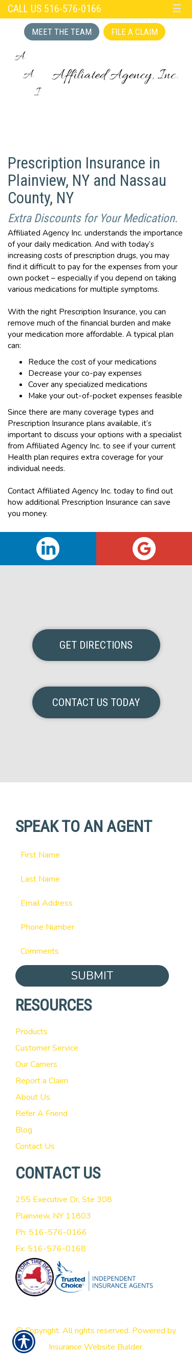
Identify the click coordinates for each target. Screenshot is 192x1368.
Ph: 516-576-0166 (51, 1232)
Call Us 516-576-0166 (54, 9)
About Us (32, 1097)
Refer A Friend (41, 1113)
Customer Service (46, 1048)
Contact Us (35, 1146)
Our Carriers (36, 1064)
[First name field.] (96, 855)
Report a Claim (41, 1080)
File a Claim (134, 32)
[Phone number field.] (96, 927)
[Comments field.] (96, 951)
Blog (23, 1130)
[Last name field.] (96, 879)
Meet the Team (62, 32)
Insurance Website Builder (95, 1347)
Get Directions (96, 645)
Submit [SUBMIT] (92, 976)
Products (31, 1031)
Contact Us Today (96, 702)
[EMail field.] (96, 903)
